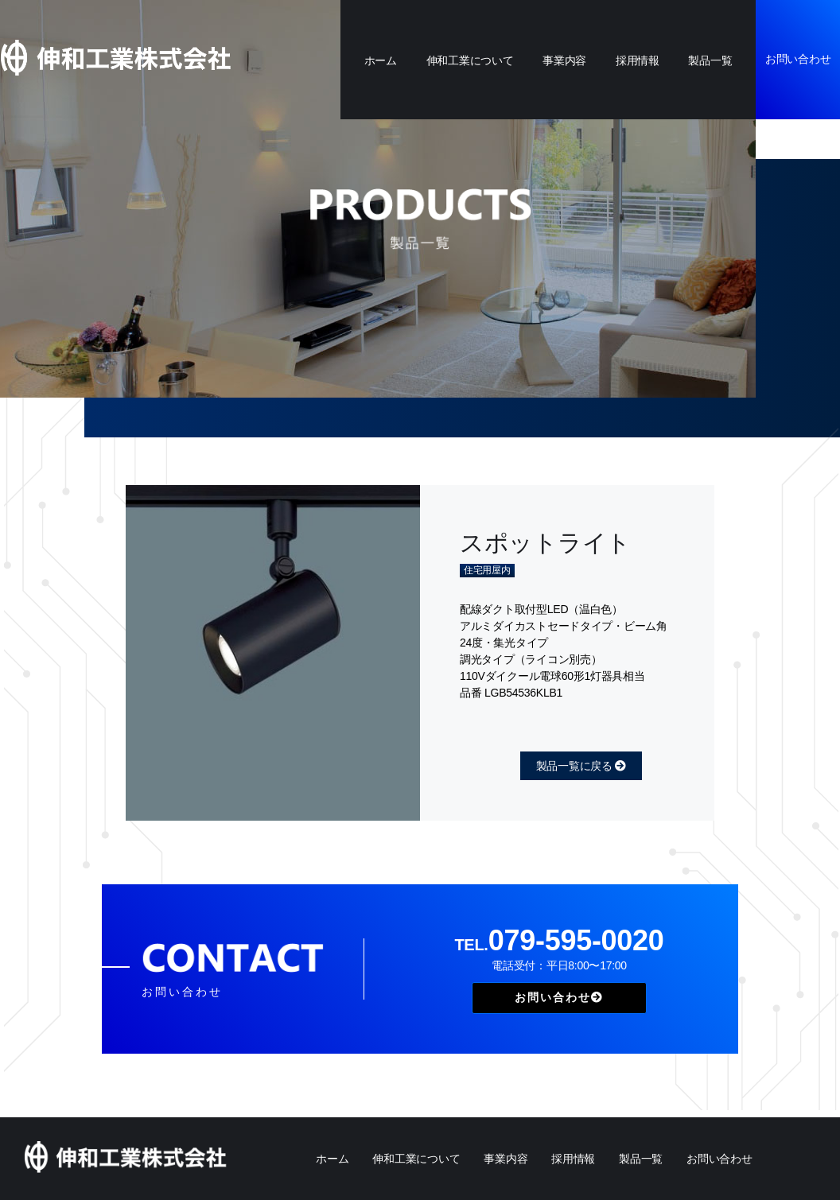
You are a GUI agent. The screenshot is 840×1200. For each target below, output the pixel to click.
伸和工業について (470, 60)
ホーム (380, 60)
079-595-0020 (558, 940)
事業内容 (564, 60)
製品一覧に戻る (581, 765)
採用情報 (637, 60)
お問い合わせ (797, 58)
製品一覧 (710, 60)
